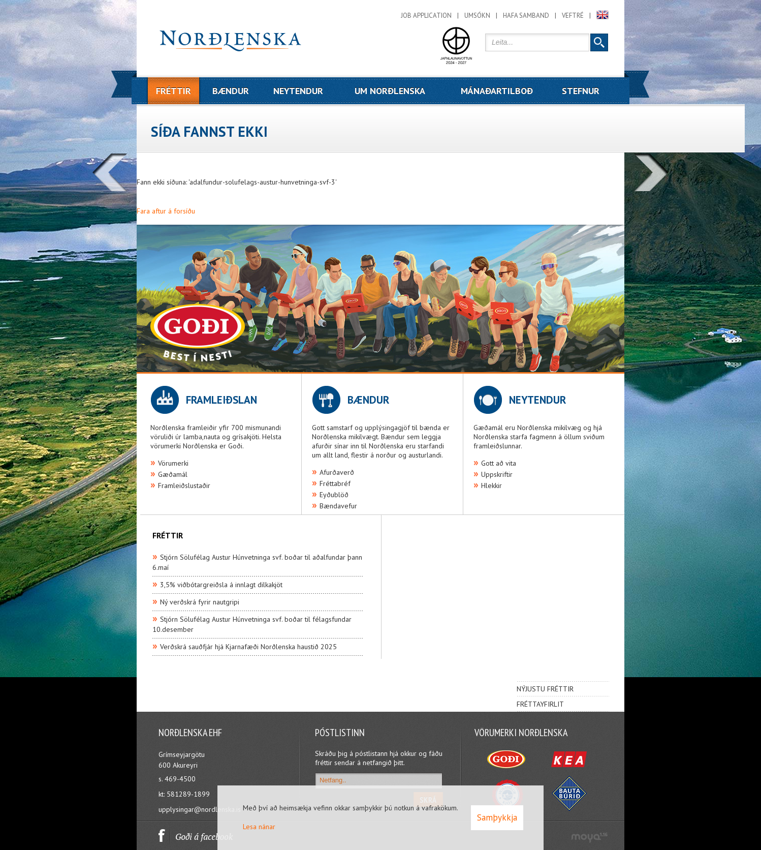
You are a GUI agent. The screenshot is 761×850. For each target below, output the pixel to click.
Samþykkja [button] (497, 817)
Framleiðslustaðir (184, 485)
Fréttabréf (335, 483)
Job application (426, 15)
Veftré (573, 15)
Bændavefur (338, 505)
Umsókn (477, 15)
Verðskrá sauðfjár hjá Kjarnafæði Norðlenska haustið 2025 (248, 646)
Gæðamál (172, 474)
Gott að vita (498, 463)
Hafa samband (526, 15)
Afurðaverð (337, 472)
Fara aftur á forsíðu (166, 211)
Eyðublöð (334, 494)
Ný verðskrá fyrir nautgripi (199, 601)
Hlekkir (491, 485)
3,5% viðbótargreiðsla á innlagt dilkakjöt (221, 584)
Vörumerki (173, 463)
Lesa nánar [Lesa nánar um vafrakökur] (259, 826)
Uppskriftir (497, 474)
